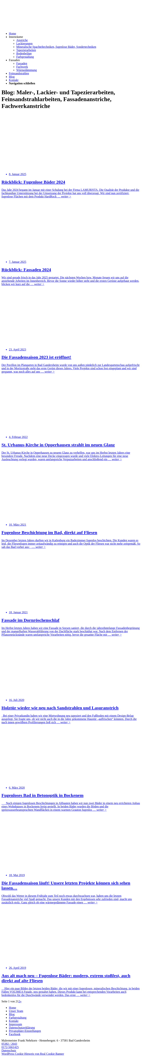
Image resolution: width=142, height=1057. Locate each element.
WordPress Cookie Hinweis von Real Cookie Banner (32, 1053)
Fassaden (14, 60)
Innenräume (16, 36)
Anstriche (22, 40)
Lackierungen (24, 43)
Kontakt (13, 80)
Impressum (15, 1024)
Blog (12, 76)
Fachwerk (22, 66)
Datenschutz (8, 1050)
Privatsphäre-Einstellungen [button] (25, 1030)
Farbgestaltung (25, 56)
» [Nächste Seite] (20, 1001)
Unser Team (16, 1011)
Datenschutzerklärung (22, 1027)
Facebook (14, 1034)
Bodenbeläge (24, 53)
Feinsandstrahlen (19, 73)
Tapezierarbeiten (26, 50)
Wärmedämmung (26, 70)
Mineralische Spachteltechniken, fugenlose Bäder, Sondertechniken (56, 46)
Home (12, 33)
